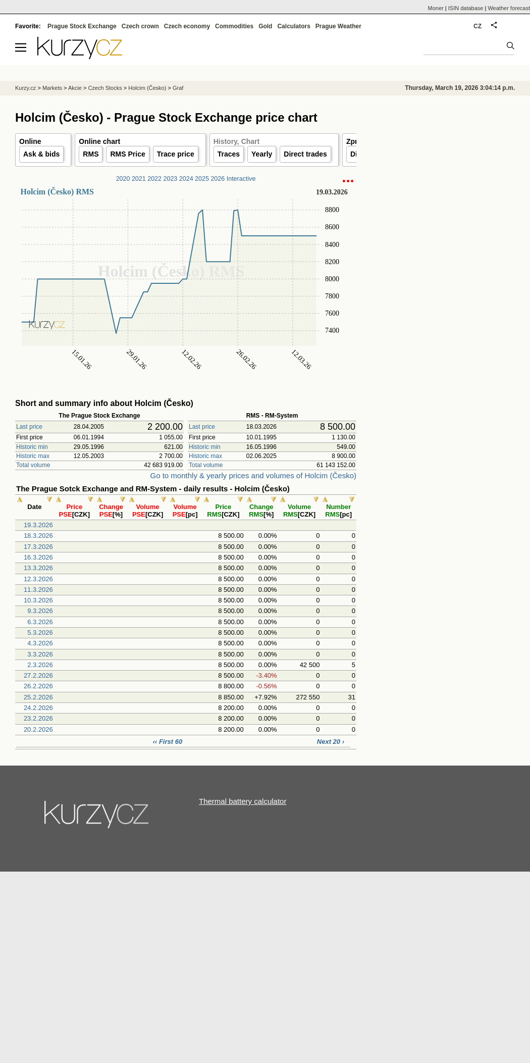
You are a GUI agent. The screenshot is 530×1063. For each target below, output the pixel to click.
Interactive (241, 178)
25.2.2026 (38, 697)
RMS (90, 154)
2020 (123, 178)
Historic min (32, 446)
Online (30, 141)
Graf (178, 88)
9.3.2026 (40, 611)
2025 (202, 178)
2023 (171, 178)
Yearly (261, 154)
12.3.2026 (38, 579)
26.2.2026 (38, 686)
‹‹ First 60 (168, 741)
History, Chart (237, 141)
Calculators (293, 26)
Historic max (32, 456)
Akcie (75, 88)
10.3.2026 (38, 600)
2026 (217, 178)
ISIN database (466, 8)
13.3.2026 (38, 568)
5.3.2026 (40, 632)
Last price (29, 426)
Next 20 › (330, 741)
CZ (477, 26)
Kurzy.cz (25, 88)
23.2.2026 (38, 718)
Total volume (33, 465)
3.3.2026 (40, 654)
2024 (186, 178)
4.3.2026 (40, 643)
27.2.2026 (38, 675)
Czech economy (187, 26)
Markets (52, 88)
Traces (229, 154)
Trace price (175, 154)
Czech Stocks (105, 88)
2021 (139, 178)
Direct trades (305, 154)
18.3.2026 (38, 535)
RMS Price (127, 154)
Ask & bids (41, 154)
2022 (154, 178)
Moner (436, 8)
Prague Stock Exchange (82, 26)
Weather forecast (509, 8)
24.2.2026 (38, 708)
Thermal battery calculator (242, 801)
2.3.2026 (40, 665)
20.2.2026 (38, 729)
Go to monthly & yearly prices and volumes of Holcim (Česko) (253, 475)
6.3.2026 (40, 622)
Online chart (99, 141)
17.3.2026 (38, 546)
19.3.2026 (38, 525)
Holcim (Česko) (147, 88)
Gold (265, 26)
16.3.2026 (38, 557)
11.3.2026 (38, 589)
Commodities (234, 26)
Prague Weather (338, 26)
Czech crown (140, 26)
